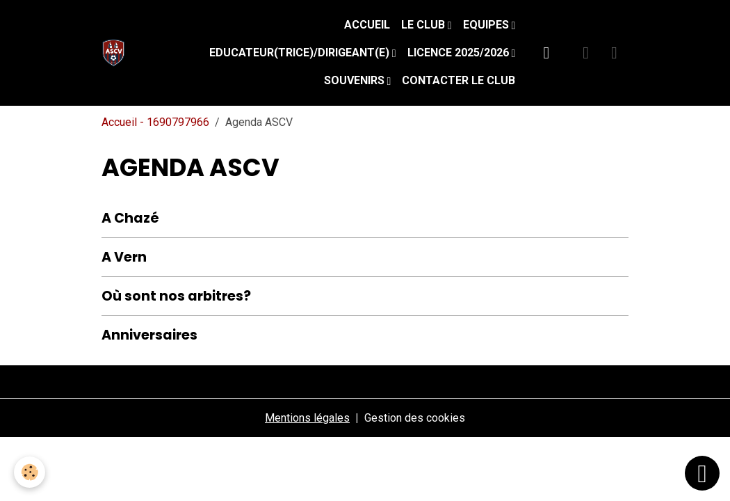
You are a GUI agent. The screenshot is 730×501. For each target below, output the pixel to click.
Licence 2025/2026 (459, 52)
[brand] (116, 53)
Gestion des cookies (414, 417)
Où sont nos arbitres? (176, 296)
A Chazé (130, 218)
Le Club (424, 24)
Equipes (487, 24)
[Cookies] (29, 472)
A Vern (124, 257)
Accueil (367, 24)
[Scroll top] (702, 473)
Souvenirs (355, 80)
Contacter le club (458, 80)
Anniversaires (149, 335)
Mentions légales (307, 417)
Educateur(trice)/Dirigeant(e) (300, 52)
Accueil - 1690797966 (155, 122)
